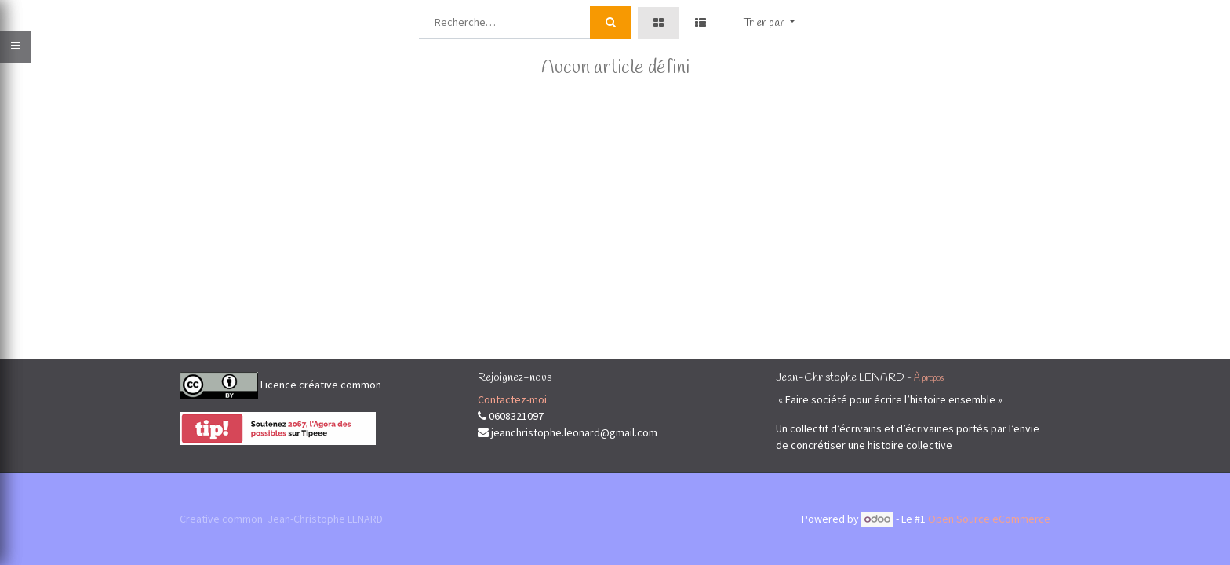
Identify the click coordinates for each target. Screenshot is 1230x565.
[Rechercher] (610, 22)
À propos (929, 378)
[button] (770, 23)
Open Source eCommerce (989, 519)
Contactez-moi (512, 399)
